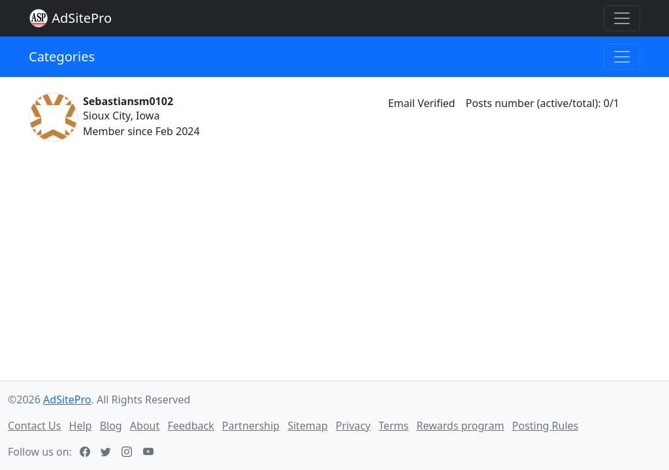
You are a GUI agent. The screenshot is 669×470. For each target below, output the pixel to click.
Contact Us (34, 425)
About (144, 425)
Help (80, 425)
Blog (111, 425)
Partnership (251, 425)
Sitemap (307, 425)
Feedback (190, 425)
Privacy (353, 425)
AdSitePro (82, 18)
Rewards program (460, 425)
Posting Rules (545, 425)
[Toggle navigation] (622, 18)
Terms (393, 425)
